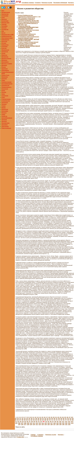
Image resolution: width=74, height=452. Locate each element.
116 (49, 423)
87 (29, 421)
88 (32, 421)
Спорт (3, 97)
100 (60, 421)
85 (25, 421)
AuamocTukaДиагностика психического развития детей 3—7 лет (29, 16)
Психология (5, 88)
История (4, 43)
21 (56, 417)
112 (37, 423)
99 (57, 421)
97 (53, 421)
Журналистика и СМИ (8, 34)
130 (34, 424)
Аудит (3, 17)
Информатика (5, 39)
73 (56, 420)
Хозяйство (4, 116)
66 (40, 420)
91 (38, 421)
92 (41, 421)
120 (60, 423)
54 (72, 418)
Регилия (4, 92)
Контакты (71, 2)
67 (43, 420)
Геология (4, 27)
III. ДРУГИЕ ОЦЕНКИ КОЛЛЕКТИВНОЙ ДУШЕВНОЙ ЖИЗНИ (29, 46)
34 (27, 418)
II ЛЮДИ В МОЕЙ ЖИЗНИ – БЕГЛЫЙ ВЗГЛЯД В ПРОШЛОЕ (28, 40)
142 (69, 424)
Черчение (4, 119)
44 (49, 418)
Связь (3, 94)
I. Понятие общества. (24, 26)
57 (20, 420)
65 (38, 420)
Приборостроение (6, 82)
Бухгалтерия (5, 21)
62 (31, 420)
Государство (5, 29)
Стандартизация (6, 99)
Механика (4, 65)
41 (43, 418)
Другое (3, 32)
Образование (5, 70)
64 (36, 420)
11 (33, 417)
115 (46, 423)
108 (25, 423)
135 (49, 424)
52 (68, 418)
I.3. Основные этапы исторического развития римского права (28, 37)
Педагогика (5, 77)
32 (22, 418)
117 (51, 423)
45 (52, 418)
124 (72, 423)
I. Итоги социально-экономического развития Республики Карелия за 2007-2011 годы (28, 23)
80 (72, 420)
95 (48, 421)
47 (56, 418)
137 (54, 424)
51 (65, 418)
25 (65, 417)
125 (19, 424)
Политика (4, 78)
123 (69, 423)
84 (23, 421)
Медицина (4, 60)
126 (22, 424)
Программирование (7, 83)
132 (40, 424)
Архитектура (5, 14)
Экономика (5, 124)
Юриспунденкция (6, 128)
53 (70, 418)
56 (18, 420)
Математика (5, 56)
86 (27, 421)
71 (52, 420)
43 (47, 418)
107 (22, 423)
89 (34, 421)
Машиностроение (6, 58)
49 (61, 418)
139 (60, 424)
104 (72, 421)
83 (20, 421)
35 (29, 418)
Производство (5, 85)
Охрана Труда (5, 75)
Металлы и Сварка (7, 63)
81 (16, 421)
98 (55, 421)
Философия (5, 111)
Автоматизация (6, 12)
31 (20, 418)
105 (16, 423)
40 (40, 418)
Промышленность (6, 87)
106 (19, 423)
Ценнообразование (7, 118)
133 (43, 424)
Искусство (4, 41)
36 (31, 418)
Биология (4, 19)
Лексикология (5, 50)
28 (72, 417)
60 (27, 420)
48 (59, 418)
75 (61, 420)
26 (67, 417)
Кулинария (4, 46)
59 (24, 420)
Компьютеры (5, 44)
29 (15, 418)
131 (37, 424)
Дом (3, 31)
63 (34, 420)
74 (59, 420)
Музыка (4, 67)
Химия (3, 114)
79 (70, 420)
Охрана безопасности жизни (7, 73)
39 (38, 418)
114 (43, 423)
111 (34, 423)
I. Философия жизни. (24, 32)
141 (66, 424)
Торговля (4, 104)
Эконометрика (5, 123)
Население (5, 68)
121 (63, 423)
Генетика (4, 24)
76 (63, 420)
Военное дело (5, 22)
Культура (4, 48)
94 (46, 421)
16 (44, 417)
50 (63, 418)
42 (45, 418)
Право (3, 80)
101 (63, 421)
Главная (33, 434)
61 (29, 420)
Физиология (5, 109)
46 (54, 418)
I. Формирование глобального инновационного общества (27, 34)
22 (58, 417)
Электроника (5, 126)
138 (57, 424)
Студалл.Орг (20, 437)
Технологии (5, 102)
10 (31, 417)
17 (47, 417)
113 (40, 423)
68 (45, 420)
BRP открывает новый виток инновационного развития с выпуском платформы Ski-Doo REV (28, 19)
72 (54, 420)
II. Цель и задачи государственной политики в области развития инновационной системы (28, 43)
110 (31, 423)
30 (18, 418)
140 (63, 424)
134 (46, 424)
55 (15, 420)
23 (60, 417)
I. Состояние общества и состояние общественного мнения (28, 30)
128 (28, 424)
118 (54, 423)
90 (36, 421)
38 (36, 418)
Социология (5, 95)
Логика (3, 53)
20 (53, 417)
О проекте (38, 2)
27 (69, 417)
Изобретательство (7, 36)
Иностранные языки (7, 38)
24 (63, 417)
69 (47, 420)
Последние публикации (60, 2)
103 (69, 421)
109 (28, 423)
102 (66, 421)
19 (51, 417)
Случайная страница (28, 2)
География (4, 26)
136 (51, 424)
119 (57, 423)
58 (22, 420)
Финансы (4, 112)
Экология (4, 121)
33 (24, 418)
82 (18, 421)
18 (49, 417)
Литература (5, 51)
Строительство (6, 100)
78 (68, 420)
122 (66, 423)
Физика (4, 107)
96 (50, 421)
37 (34, 418)
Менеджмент (5, 62)
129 (31, 424)
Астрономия (5, 15)
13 (37, 417)
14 (40, 417)
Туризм (3, 106)
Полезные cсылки (46, 2)
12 (35, 417)
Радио (3, 90)
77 (65, 420)
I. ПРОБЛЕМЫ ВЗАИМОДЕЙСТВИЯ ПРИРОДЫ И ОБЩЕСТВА (28, 28)
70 (49, 420)
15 (42, 417)
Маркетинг (4, 55)
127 (25, 424)
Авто (3, 10)
